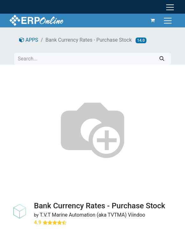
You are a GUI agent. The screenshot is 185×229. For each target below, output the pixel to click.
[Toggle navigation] (168, 20)
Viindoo (136, 215)
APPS (28, 40)
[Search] (162, 59)
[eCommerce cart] (152, 20)
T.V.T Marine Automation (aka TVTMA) (83, 215)
